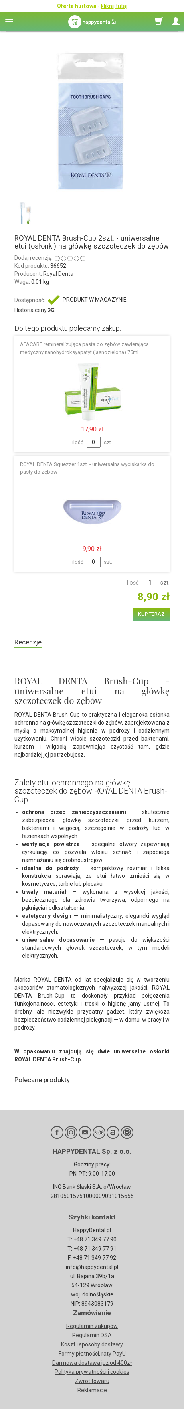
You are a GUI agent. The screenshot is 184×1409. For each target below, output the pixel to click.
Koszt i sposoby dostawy (92, 1344)
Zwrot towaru (92, 1381)
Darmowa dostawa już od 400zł (92, 1363)
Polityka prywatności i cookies (92, 1372)
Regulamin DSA (92, 1335)
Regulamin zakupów (92, 1326)
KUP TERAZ (151, 614)
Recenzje (28, 642)
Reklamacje (92, 1390)
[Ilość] (150, 582)
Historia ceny (33, 310)
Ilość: (133, 582)
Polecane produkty (42, 1080)
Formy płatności (79, 1353)
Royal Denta (58, 274)
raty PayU (113, 1353)
